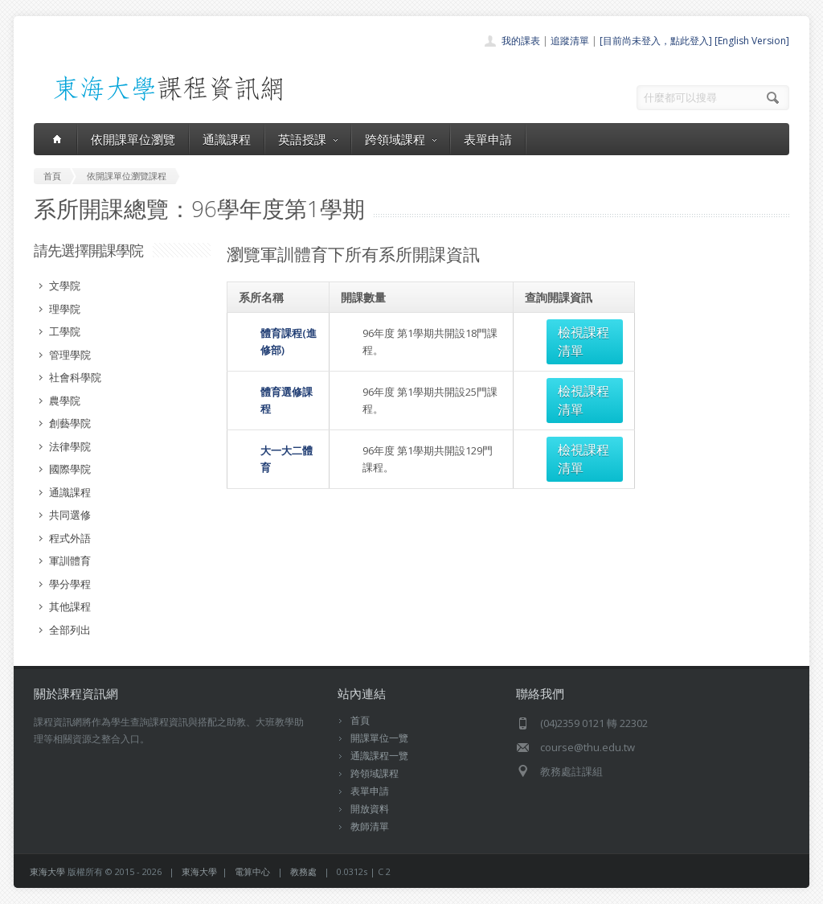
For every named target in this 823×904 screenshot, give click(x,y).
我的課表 (521, 40)
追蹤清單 (570, 40)
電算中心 (252, 871)
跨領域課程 (400, 139)
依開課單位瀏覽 (133, 139)
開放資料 (369, 809)
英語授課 (308, 139)
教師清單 (369, 826)
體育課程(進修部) (279, 332)
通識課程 (227, 139)
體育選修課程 (270, 372)
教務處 (303, 871)
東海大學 (47, 871)
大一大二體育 (270, 412)
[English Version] (751, 40)
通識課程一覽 (379, 755)
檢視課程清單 (577, 332)
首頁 (360, 720)
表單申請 (488, 139)
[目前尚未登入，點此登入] (656, 40)
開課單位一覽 (379, 738)
